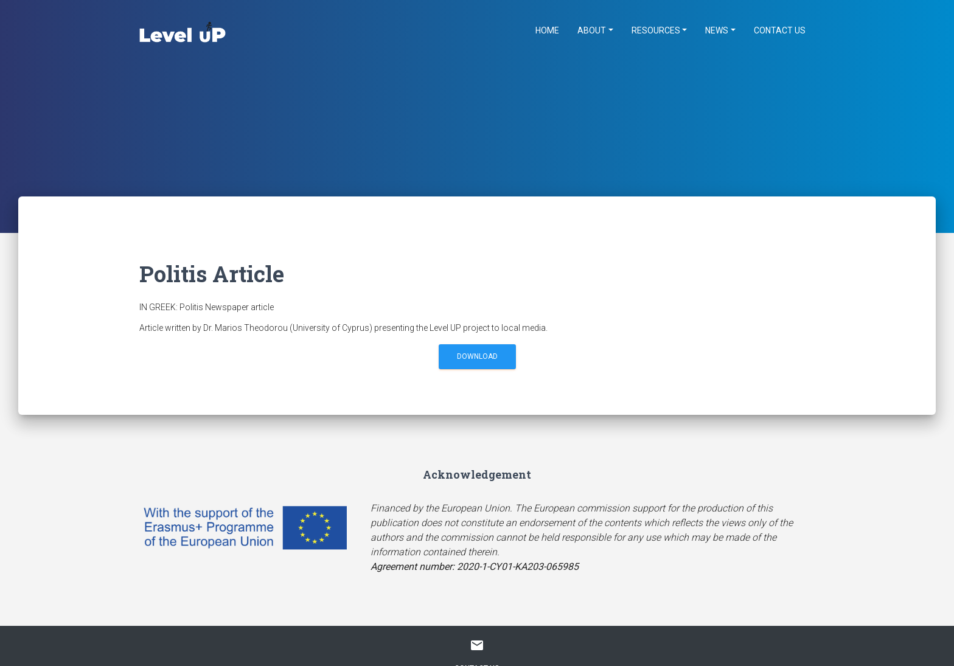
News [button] (716, 30)
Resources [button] (656, 30)
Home (547, 30)
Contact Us (780, 30)
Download (477, 356)
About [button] (591, 30)
